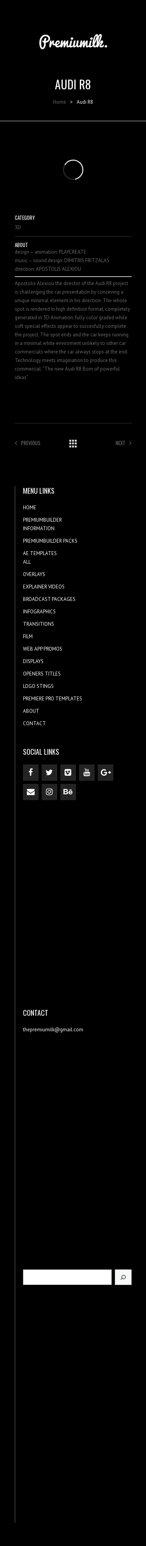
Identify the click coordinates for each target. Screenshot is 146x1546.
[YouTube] (87, 772)
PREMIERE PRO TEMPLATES (52, 698)
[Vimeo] (68, 772)
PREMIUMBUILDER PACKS (50, 541)
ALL (27, 562)
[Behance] (68, 792)
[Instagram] (49, 792)
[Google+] (105, 772)
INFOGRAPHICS (39, 611)
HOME (29, 507)
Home (59, 102)
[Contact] (31, 792)
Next (124, 443)
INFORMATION (39, 528)
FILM (28, 636)
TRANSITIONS (38, 624)
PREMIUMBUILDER (42, 520)
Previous (27, 443)
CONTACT (34, 723)
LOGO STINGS (38, 686)
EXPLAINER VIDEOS (44, 586)
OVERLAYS (34, 574)
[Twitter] (49, 772)
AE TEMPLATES (40, 553)
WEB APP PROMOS (42, 649)
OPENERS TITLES (42, 673)
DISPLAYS (33, 661)
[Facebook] (31, 772)
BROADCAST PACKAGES (49, 599)
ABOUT (31, 711)
